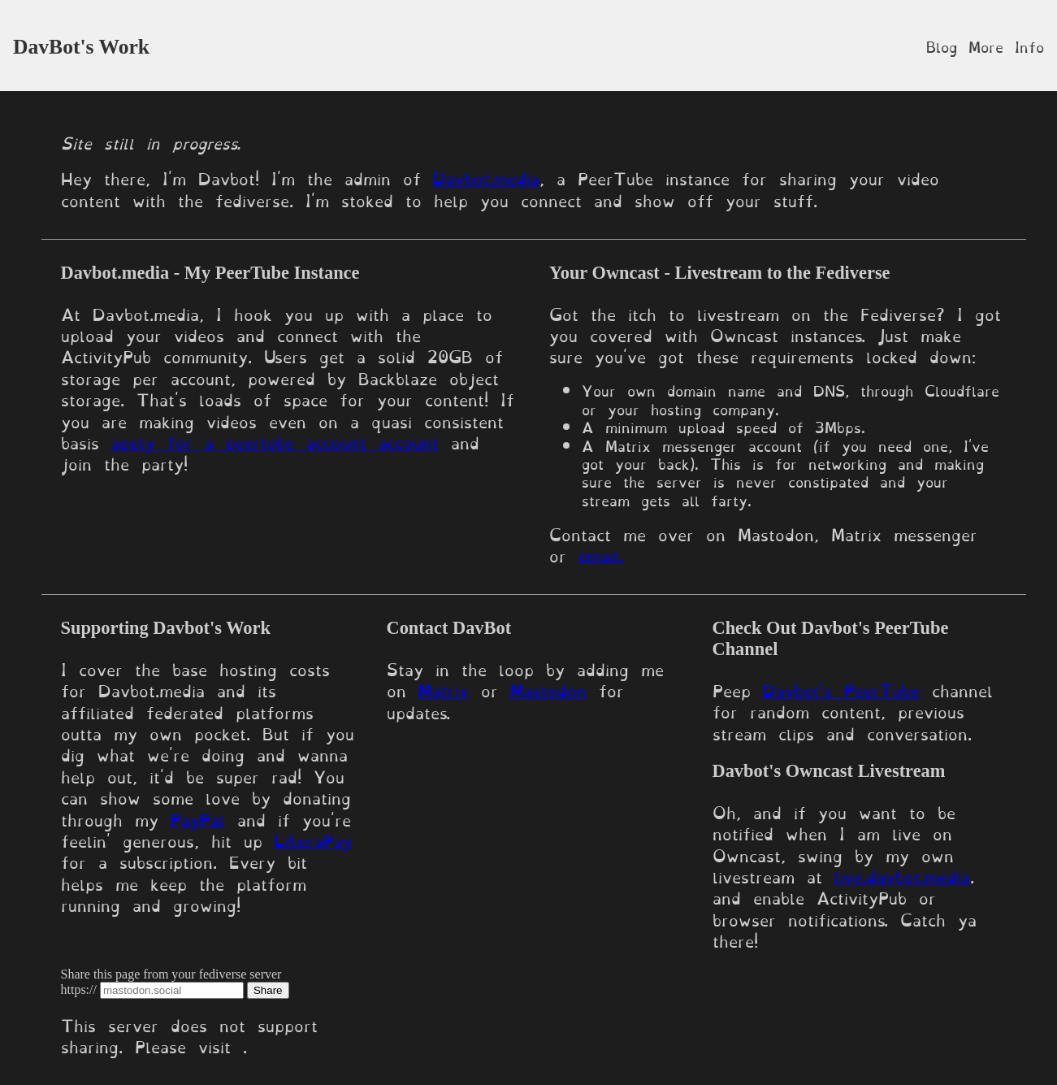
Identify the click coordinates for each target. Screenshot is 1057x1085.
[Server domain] (172, 990)
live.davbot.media (902, 875)
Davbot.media (486, 177)
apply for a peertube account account (275, 441)
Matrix (443, 689)
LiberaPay (314, 839)
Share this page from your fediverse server (171, 974)
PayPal (198, 818)
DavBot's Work (81, 47)
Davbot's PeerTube (841, 689)
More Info (1006, 46)
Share (268, 990)
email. (601, 554)
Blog (941, 46)
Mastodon (548, 689)
